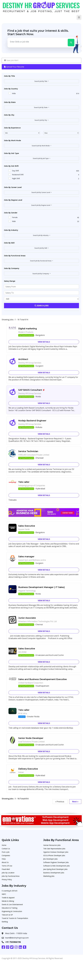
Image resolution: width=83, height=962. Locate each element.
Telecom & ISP (7, 915)
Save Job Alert (11, 60)
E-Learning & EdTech (9, 891)
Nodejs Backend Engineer (32, 420)
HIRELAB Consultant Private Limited (33, 455)
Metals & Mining (8, 901)
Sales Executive (26, 526)
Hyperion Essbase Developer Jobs (55, 852)
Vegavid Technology (27, 590)
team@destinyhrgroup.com (17, 937)
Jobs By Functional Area (10, 876)
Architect (23, 359)
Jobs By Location (8, 873)
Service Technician (28, 451)
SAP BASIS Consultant (30, 390)
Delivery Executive (28, 769)
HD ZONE (22, 652)
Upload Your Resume (14, 66)
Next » (75, 801)
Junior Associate (27, 618)
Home (4, 845)
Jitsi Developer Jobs (50, 859)
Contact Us (6, 849)
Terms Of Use (7, 866)
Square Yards (24, 529)
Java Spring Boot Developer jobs (55, 869)
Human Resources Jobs (52, 845)
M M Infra (22, 713)
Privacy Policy (7, 879)
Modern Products (25, 332)
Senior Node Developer (30, 738)
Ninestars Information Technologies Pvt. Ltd (37, 621)
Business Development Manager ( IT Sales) (41, 587)
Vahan (21, 772)
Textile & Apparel (8, 898)
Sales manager (26, 556)
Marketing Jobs (48, 876)
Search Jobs (42, 305)
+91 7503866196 (13, 942)
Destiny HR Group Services (29, 362)
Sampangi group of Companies (31, 485)
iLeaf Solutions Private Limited (31, 741)
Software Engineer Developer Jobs (56, 862)
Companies (6, 855)
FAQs (4, 859)
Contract (22, 717)
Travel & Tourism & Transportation (15, 918)
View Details (44, 342)
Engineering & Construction (12, 911)
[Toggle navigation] (79, 17)
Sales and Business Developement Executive (42, 679)
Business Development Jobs (53, 873)
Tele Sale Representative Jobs (54, 849)
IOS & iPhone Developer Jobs (54, 855)
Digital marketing (27, 328)
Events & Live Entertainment (12, 904)
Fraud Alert (6, 869)
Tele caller (23, 482)
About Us (5, 862)
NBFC (4, 894)
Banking (5, 922)
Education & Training (9, 908)
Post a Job (5, 852)
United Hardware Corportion (30, 682)
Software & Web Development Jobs (56, 866)
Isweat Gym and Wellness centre (32, 560)
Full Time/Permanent (26, 335)
